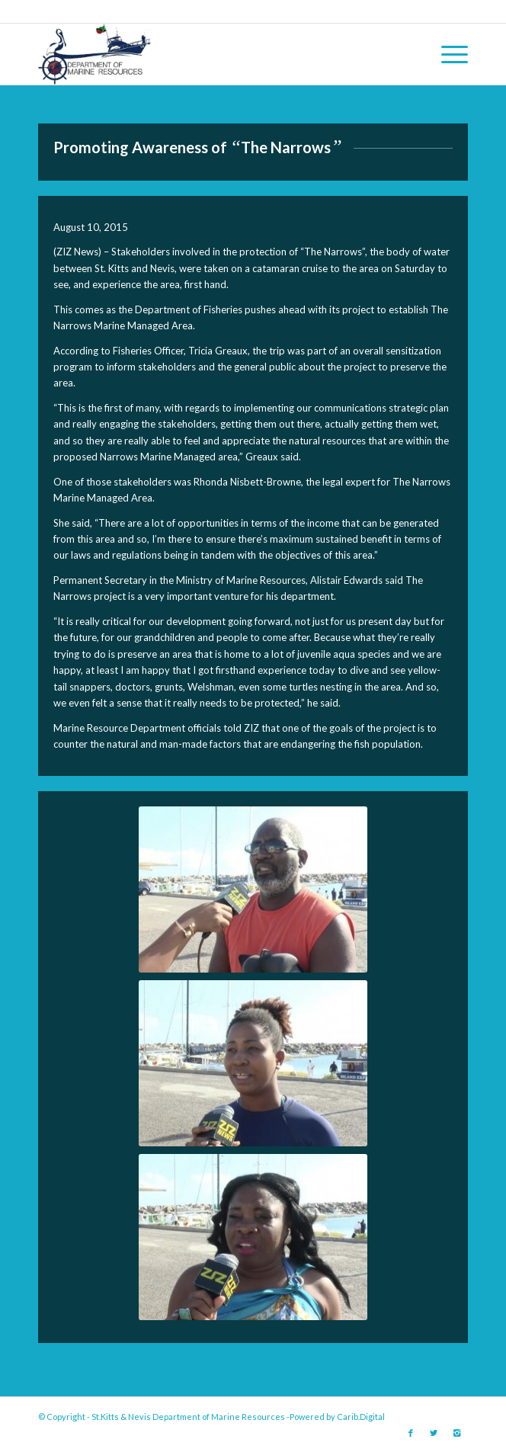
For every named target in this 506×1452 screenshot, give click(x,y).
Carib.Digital (361, 1417)
